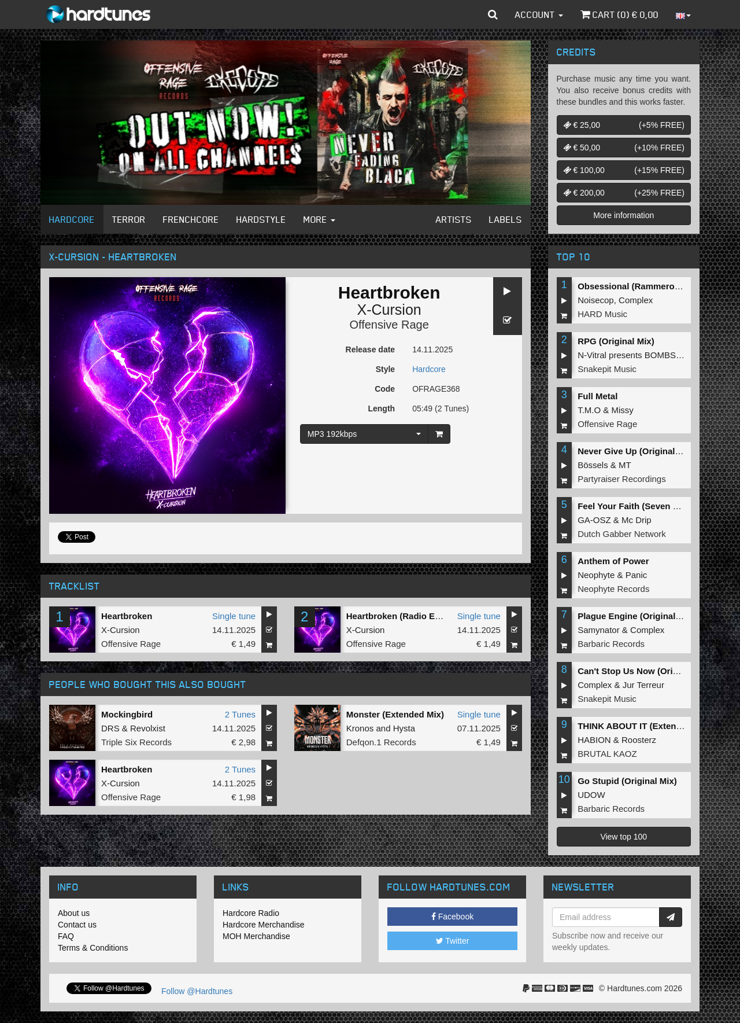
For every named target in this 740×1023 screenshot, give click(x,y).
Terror (129, 219)
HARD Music (602, 314)
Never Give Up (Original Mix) (636, 451)
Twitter (452, 940)
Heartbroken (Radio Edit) (397, 616)
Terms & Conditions (93, 947)
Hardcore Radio (251, 913)
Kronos (360, 728)
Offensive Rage (389, 324)
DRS (110, 728)
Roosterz (638, 740)
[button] (492, 14)
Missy (623, 410)
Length (381, 408)
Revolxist (147, 728)
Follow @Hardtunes (196, 991)
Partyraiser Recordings (622, 479)
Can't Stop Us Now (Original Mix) (645, 671)
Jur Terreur (643, 685)
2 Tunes (240, 714)
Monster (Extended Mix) (395, 714)
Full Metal (597, 396)
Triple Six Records (136, 742)
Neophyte (596, 575)
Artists (454, 219)
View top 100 (623, 836)
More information (623, 215)
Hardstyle (261, 219)
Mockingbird (127, 714)
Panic (637, 575)
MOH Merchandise (256, 936)
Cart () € (619, 14)
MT (625, 465)
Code (385, 388)
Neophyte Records (613, 589)
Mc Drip (636, 520)
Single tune (234, 616)
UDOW (591, 795)
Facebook (452, 916)
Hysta (404, 728)
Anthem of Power (613, 561)
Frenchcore (191, 219)
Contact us (77, 924)
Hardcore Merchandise (264, 924)
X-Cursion (389, 309)
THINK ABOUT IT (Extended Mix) (644, 726)
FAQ (66, 936)
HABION (594, 740)
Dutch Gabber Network (622, 534)
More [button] (319, 219)
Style (385, 369)
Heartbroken (126, 616)
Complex (636, 300)
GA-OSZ (594, 520)
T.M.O (589, 410)
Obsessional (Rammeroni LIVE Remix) (656, 286)
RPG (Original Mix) (616, 341)
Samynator (599, 630)
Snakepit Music (607, 369)
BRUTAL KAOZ (607, 754)
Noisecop (596, 300)
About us (74, 913)
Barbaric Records (611, 644)
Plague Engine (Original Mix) (636, 616)
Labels (505, 219)
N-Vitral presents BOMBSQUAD (639, 355)
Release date (370, 349)
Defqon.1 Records (381, 742)
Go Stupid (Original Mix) (627, 781)
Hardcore (72, 219)
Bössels (593, 465)
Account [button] (539, 14)
